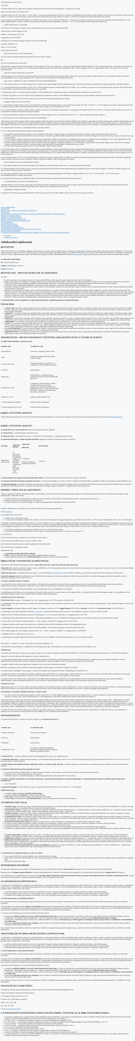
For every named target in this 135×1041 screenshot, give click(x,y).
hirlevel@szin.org (59, 573)
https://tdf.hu (79, 254)
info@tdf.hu (9, 269)
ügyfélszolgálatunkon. (116, 417)
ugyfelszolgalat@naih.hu (13, 1009)
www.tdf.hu (39, 611)
